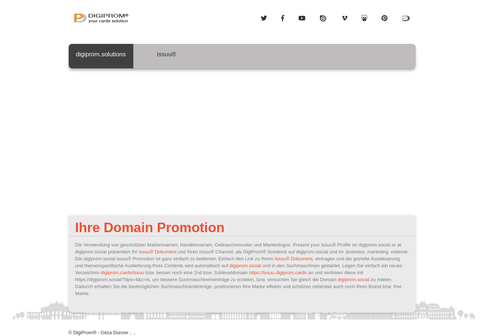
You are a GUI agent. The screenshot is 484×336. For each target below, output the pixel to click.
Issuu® (166, 57)
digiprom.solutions (101, 57)
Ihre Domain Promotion (150, 227)
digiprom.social (245, 265)
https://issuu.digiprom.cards (278, 272)
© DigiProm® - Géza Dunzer (99, 332)
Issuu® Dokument (158, 251)
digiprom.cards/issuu (122, 272)
